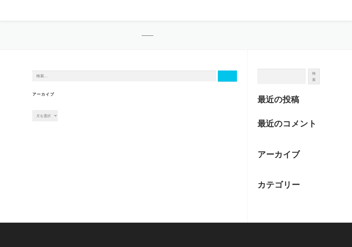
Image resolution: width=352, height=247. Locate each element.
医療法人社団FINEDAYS (56, 11)
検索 (261, 63)
